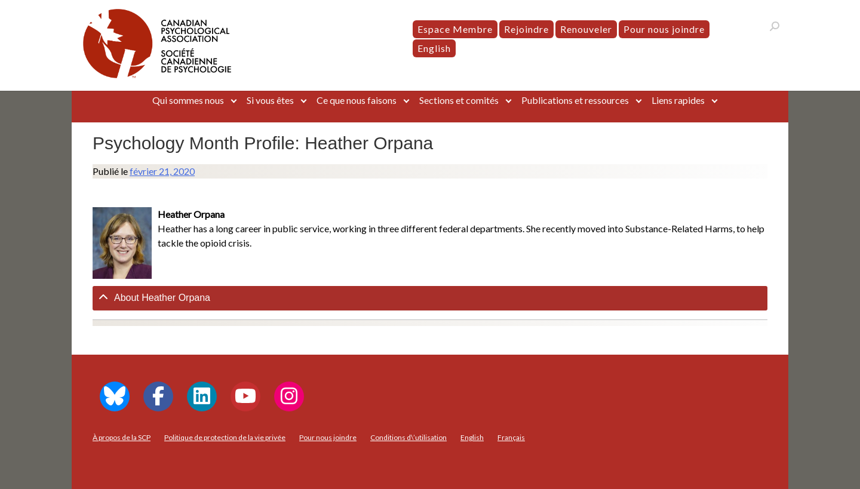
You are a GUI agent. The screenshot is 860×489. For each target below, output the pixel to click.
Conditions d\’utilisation (408, 437)
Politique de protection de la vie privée (224, 437)
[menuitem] (434, 48)
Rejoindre (526, 29)
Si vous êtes (270, 100)
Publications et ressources (575, 100)
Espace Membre (455, 29)
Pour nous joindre (664, 29)
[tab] (430, 298)
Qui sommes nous (188, 100)
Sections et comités (459, 100)
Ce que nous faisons (357, 100)
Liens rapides (678, 100)
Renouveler (586, 29)
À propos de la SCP (121, 437)
